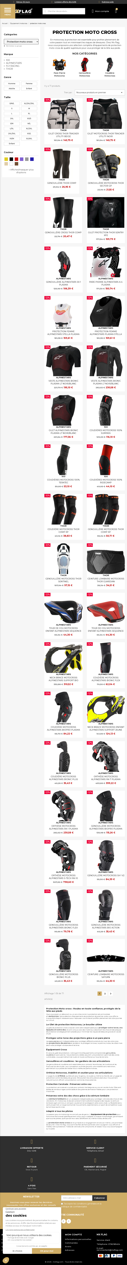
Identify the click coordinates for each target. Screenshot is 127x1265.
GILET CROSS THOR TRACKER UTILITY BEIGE (63, 135)
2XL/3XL (11, 133)
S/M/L (11, 103)
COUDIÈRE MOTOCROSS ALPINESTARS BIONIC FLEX (106, 679)
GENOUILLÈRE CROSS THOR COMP (63, 232)
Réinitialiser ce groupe (14, 46)
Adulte (12, 88)
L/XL (12, 128)
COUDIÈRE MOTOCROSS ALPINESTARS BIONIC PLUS (63, 778)
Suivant (110, 993)
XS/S (29, 118)
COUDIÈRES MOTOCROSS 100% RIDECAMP (106, 481)
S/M (11, 123)
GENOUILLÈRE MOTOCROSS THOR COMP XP (106, 530)
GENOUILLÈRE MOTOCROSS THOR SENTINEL (63, 580)
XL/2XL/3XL (29, 103)
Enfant (29, 88)
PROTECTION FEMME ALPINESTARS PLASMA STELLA (106, 332)
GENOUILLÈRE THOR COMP (61, 183)
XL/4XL (29, 139)
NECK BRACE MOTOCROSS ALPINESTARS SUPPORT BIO (63, 679)
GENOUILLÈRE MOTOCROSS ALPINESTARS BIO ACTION (105, 926)
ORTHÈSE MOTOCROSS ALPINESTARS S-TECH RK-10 (63, 877)
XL (29, 113)
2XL (11, 118)
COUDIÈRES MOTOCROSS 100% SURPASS (106, 431)
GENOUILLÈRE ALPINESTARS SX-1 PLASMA (63, 283)
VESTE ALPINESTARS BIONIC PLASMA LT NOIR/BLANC (63, 382)
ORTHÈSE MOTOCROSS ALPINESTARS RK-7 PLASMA (105, 778)
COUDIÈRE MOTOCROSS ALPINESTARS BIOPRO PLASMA (63, 728)
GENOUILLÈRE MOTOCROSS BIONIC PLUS (63, 975)
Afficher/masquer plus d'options (22, 171)
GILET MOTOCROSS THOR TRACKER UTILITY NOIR (105, 135)
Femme (29, 83)
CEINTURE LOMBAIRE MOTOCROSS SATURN (105, 975)
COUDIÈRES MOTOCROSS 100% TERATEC (63, 481)
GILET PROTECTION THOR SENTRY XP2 (106, 234)
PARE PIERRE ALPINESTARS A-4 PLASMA (105, 283)
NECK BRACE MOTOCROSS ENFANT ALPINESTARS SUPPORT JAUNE (105, 728)
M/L (29, 123)
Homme (11, 83)
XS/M (12, 139)
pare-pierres (54, 1041)
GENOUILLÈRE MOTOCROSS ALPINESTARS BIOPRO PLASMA (105, 827)
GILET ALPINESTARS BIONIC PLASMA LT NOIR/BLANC (63, 431)
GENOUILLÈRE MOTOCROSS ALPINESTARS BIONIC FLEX (63, 926)
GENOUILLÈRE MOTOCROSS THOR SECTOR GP (106, 184)
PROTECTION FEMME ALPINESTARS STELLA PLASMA (63, 332)
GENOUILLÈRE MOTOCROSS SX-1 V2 (105, 875)
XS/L (29, 133)
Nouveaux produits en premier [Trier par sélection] (99, 92)
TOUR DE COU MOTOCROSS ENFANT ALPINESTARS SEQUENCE (63, 629)
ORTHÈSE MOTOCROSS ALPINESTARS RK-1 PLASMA (63, 827)
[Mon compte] (100, 11)
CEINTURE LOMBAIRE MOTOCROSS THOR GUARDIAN (105, 580)
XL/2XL (29, 128)
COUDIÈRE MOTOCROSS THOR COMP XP (63, 530)
